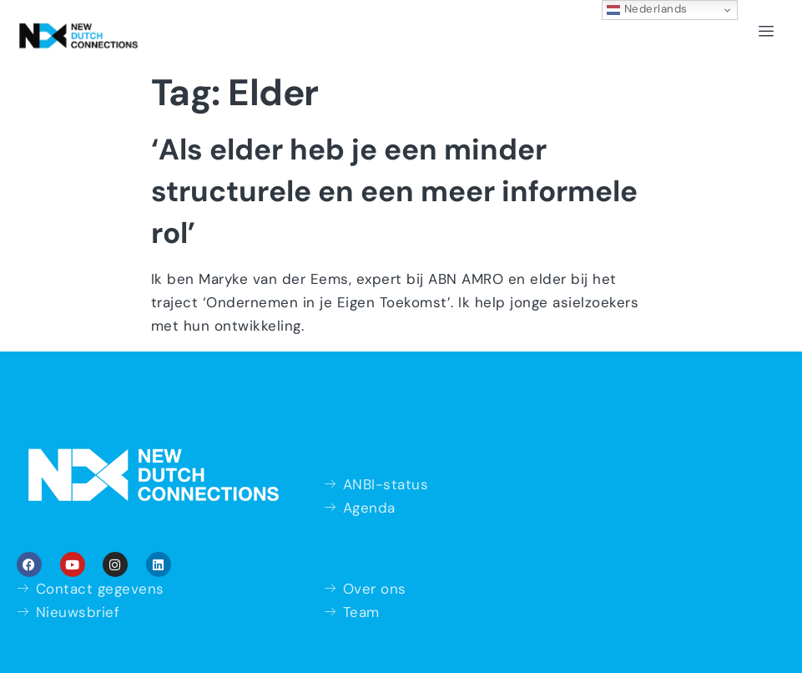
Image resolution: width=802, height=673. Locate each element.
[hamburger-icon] (766, 32)
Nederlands (647, 9)
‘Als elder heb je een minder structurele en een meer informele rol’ (394, 191)
